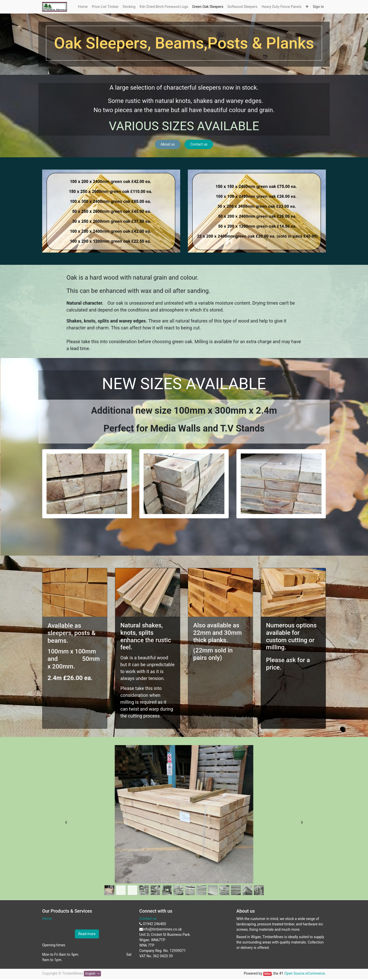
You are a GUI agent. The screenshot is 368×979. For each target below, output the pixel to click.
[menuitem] (83, 6)
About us (167, 144)
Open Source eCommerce (304, 973)
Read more (86, 934)
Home (47, 918)
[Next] (302, 822)
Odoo (267, 973)
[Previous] (66, 822)
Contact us (199, 144)
